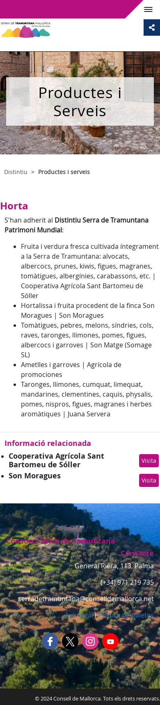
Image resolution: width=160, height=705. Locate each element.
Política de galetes (125, 615)
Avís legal (79, 615)
